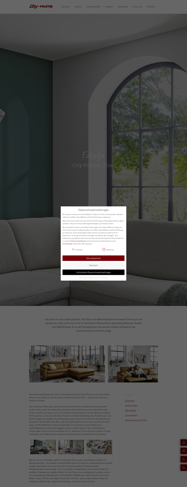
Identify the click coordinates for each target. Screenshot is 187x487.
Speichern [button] (93, 265)
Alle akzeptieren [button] (93, 258)
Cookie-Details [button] (83, 277)
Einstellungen (67, 243)
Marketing (108, 249)
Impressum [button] (105, 277)
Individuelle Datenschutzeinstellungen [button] (93, 272)
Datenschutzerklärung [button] (95, 277)
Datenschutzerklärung (78, 240)
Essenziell (77, 249)
